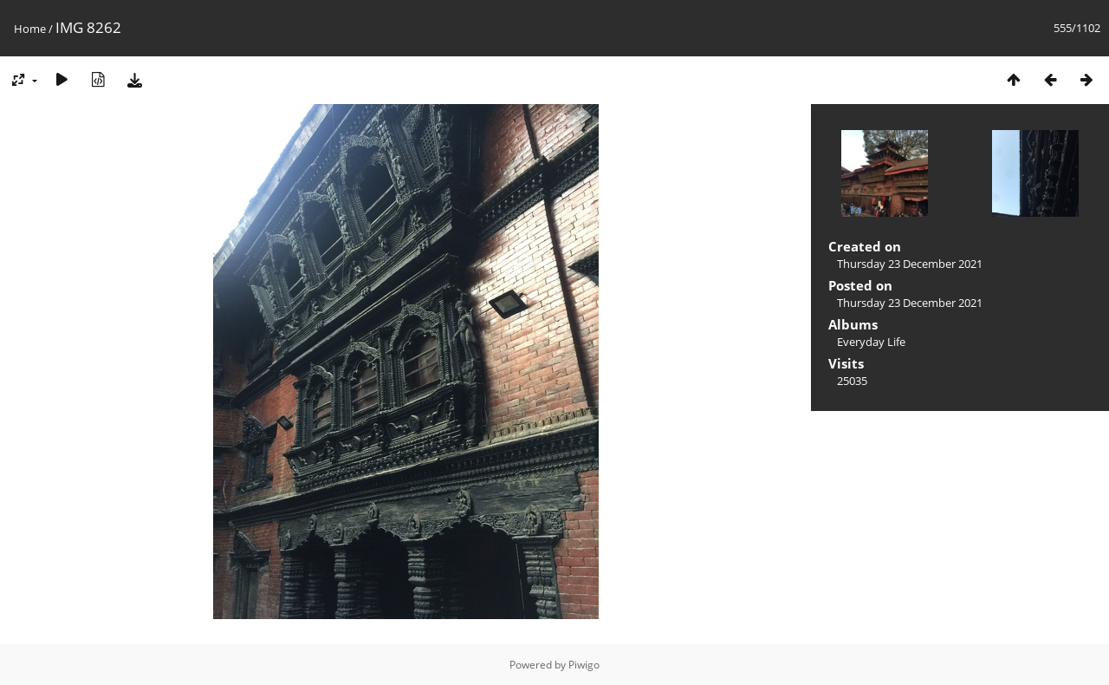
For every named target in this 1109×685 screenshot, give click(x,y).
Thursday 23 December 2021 (910, 263)
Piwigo (584, 664)
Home (30, 28)
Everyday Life (871, 341)
